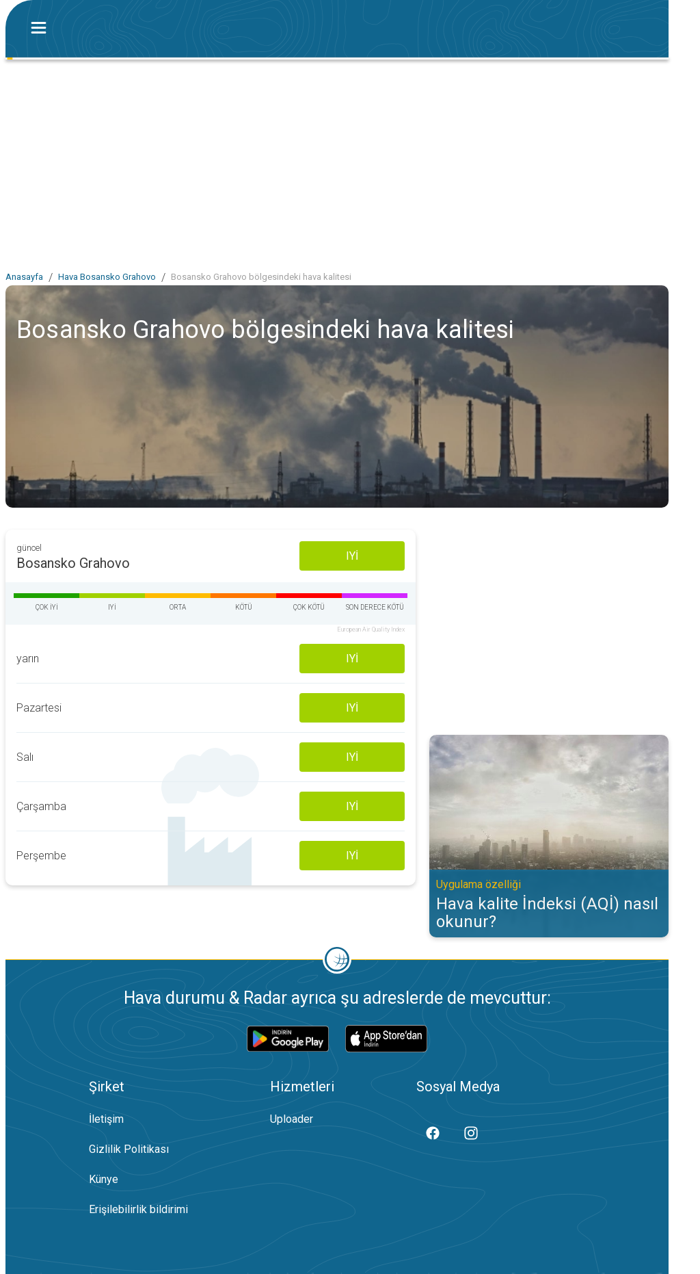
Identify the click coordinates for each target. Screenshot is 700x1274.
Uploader (291, 1119)
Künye (103, 1179)
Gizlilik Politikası (129, 1149)
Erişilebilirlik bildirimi (138, 1209)
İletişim (106, 1119)
